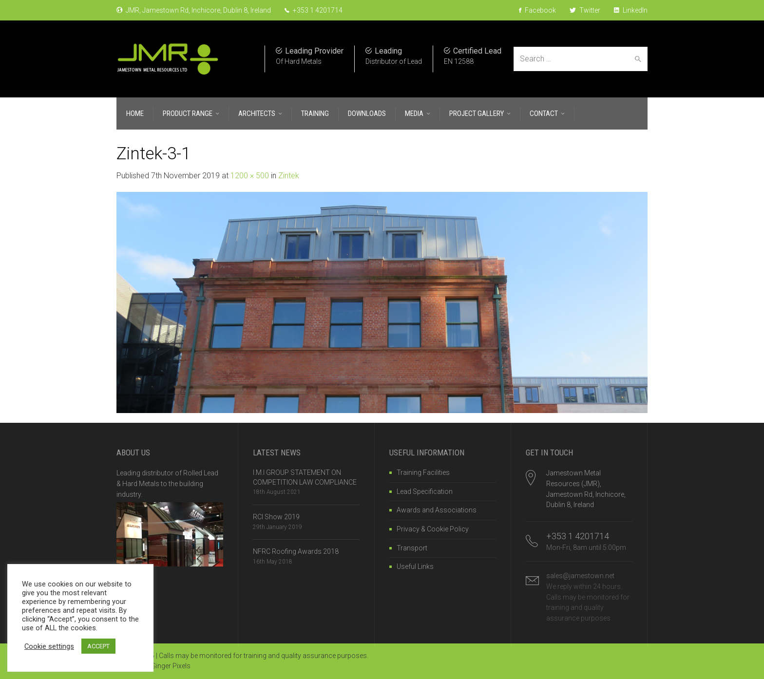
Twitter (585, 10)
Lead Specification (425, 491)
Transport (412, 548)
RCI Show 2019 (276, 517)
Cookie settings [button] (49, 646)
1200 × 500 (249, 175)
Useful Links (415, 566)
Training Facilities (423, 472)
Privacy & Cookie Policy (433, 529)
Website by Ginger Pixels (153, 666)
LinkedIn (631, 10)
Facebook (537, 10)
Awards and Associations (437, 510)
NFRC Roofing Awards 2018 (296, 551)
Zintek (288, 175)
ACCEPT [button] (98, 646)
